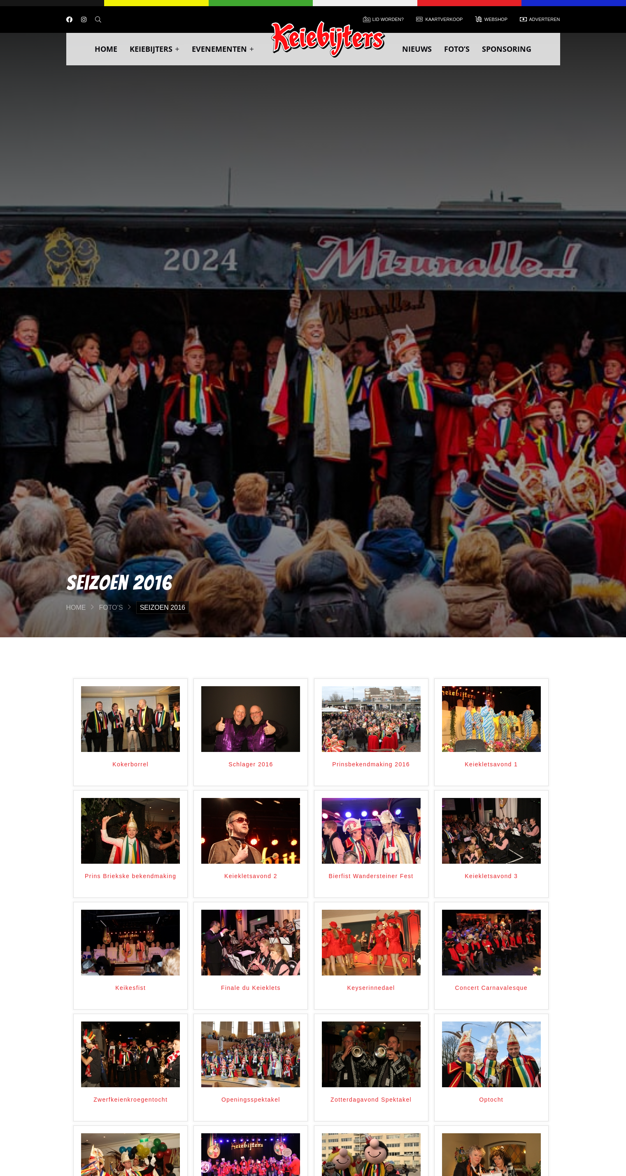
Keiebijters (154, 49)
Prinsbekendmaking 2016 (371, 764)
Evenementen (223, 49)
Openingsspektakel (250, 1099)
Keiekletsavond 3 (491, 876)
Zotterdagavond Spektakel (371, 1099)
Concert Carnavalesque (491, 988)
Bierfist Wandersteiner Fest (371, 876)
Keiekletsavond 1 (491, 764)
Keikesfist (130, 988)
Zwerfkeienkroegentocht (130, 1099)
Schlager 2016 (250, 764)
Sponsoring (506, 49)
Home (106, 49)
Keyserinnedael (371, 988)
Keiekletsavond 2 (250, 876)
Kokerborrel (130, 764)
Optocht (491, 1099)
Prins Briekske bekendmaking (130, 876)
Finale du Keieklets (251, 988)
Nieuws (417, 49)
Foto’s (457, 49)
